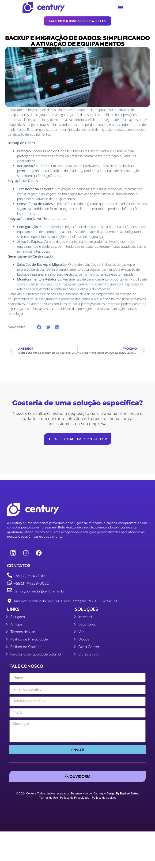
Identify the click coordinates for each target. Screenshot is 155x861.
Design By (113, 793)
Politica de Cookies (104, 797)
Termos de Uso (48, 797)
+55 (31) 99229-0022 (31, 583)
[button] (120, 7)
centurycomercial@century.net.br (39, 591)
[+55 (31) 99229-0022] (9, 582)
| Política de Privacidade (74, 797)
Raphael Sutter (129, 793)
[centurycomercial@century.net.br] (9, 590)
